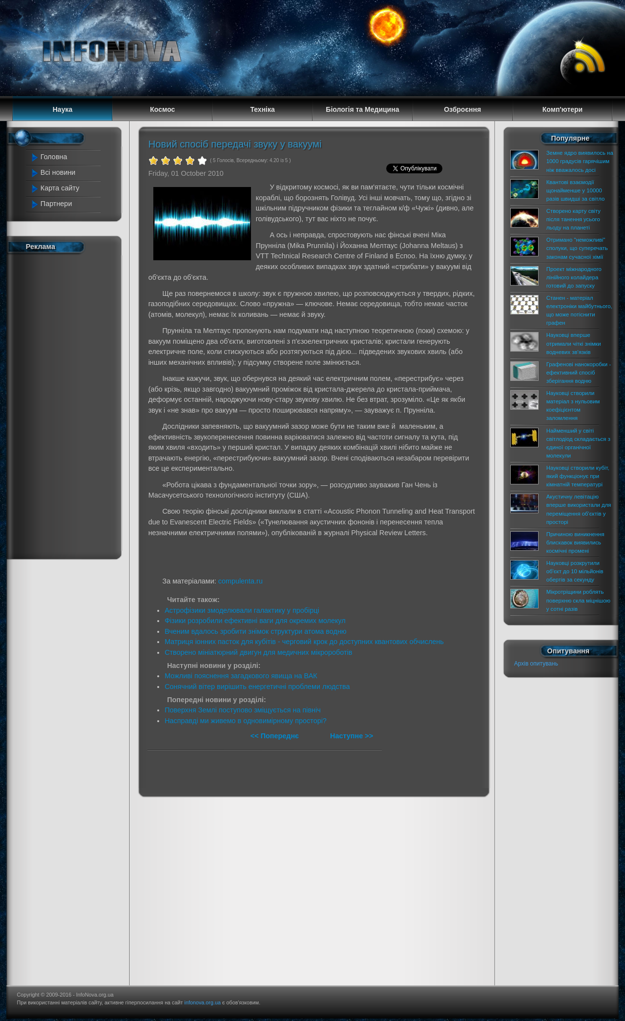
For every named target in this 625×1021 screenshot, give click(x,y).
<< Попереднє (275, 736)
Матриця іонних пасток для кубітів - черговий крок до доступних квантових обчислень (304, 642)
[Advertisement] (69, 404)
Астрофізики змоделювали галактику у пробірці (242, 610)
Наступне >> (351, 736)
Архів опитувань (536, 663)
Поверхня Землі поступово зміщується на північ (243, 710)
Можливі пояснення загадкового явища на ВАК (241, 676)
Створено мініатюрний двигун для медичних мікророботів (258, 652)
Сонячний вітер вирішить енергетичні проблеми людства (257, 686)
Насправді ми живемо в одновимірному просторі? (246, 721)
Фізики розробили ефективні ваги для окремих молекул (255, 621)
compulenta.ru (240, 581)
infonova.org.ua (203, 1002)
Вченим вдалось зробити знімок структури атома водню (256, 631)
